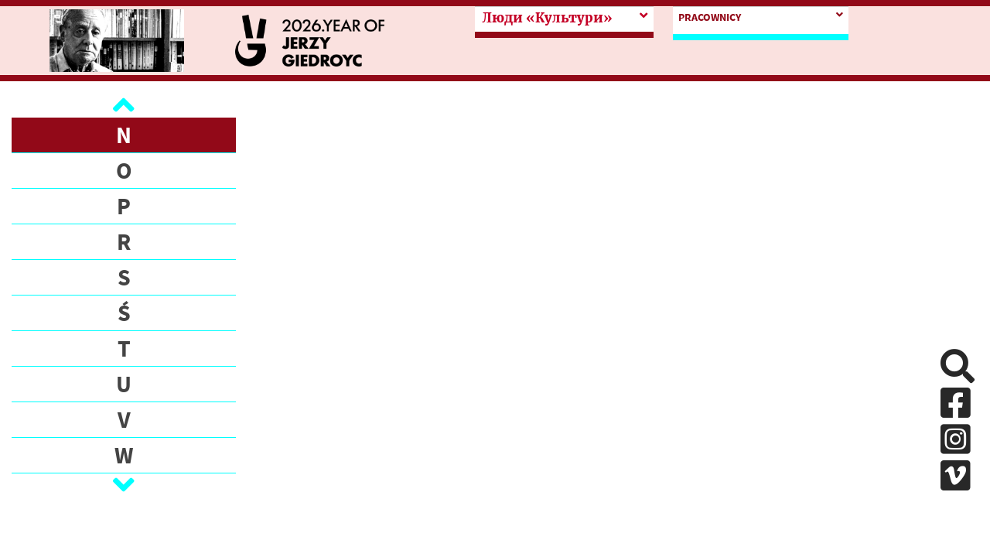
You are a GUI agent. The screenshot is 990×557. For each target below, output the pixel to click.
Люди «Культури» (547, 18)
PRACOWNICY (709, 17)
